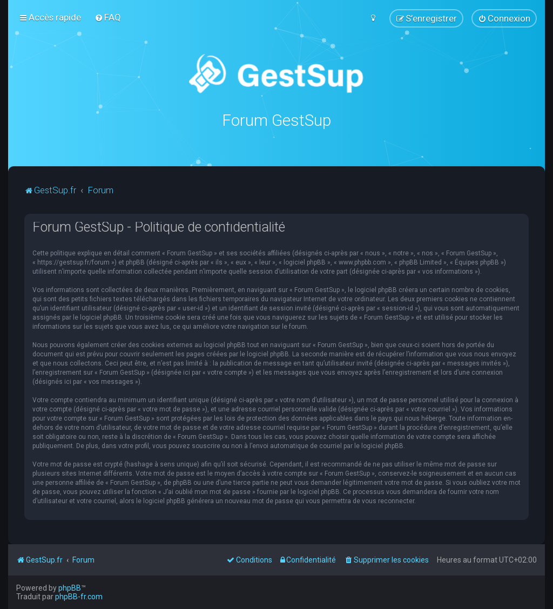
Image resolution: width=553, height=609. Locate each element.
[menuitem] (108, 17)
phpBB (69, 588)
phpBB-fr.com (79, 596)
